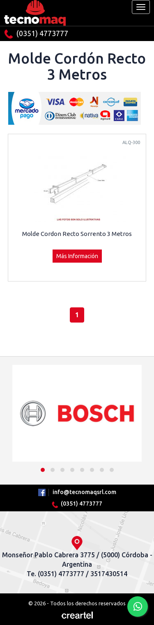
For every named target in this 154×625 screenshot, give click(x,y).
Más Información (77, 256)
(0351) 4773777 (36, 34)
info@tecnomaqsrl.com (84, 492)
